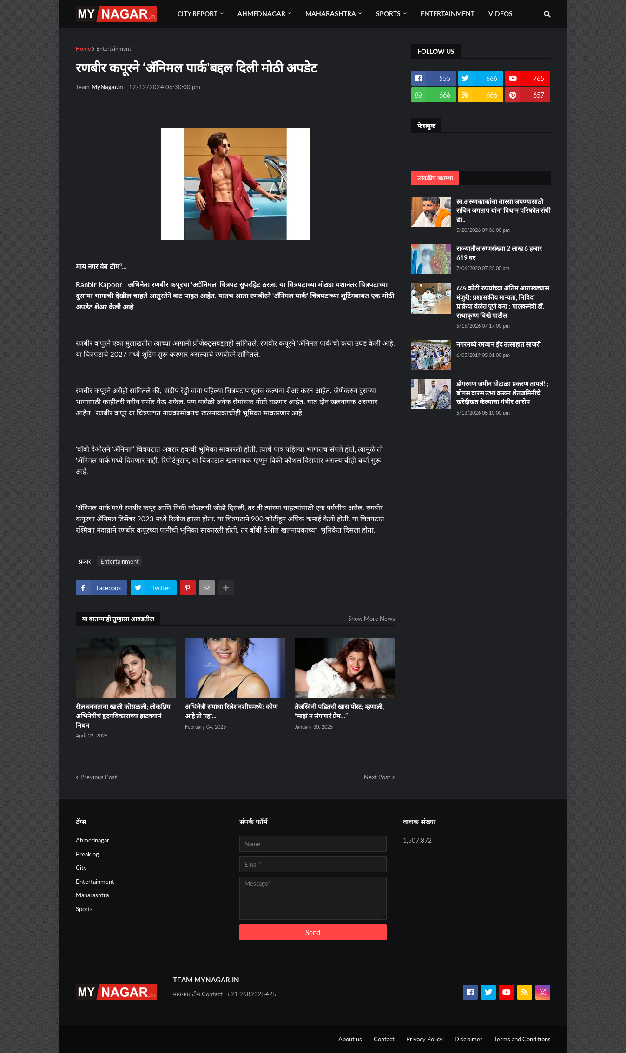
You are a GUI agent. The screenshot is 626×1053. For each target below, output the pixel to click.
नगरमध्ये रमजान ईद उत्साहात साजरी (498, 344)
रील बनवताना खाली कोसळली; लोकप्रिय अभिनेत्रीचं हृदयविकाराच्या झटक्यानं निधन (123, 716)
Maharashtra (92, 895)
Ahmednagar (92, 840)
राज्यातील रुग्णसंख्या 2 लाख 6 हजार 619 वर (499, 253)
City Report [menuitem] (197, 14)
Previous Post (98, 777)
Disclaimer (468, 1039)
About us (350, 1039)
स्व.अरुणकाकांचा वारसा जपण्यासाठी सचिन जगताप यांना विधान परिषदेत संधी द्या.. (503, 210)
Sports (84, 909)
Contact (384, 1039)
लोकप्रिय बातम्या (435, 178)
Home (83, 48)
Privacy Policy (424, 1039)
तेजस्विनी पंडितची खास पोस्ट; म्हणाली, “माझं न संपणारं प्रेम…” (339, 711)
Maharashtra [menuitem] (330, 14)
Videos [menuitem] (500, 14)
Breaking (87, 854)
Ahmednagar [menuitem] (261, 14)
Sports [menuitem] (388, 14)
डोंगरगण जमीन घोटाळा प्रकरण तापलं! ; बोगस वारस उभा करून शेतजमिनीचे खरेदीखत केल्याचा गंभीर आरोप (502, 393)
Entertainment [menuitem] (447, 14)
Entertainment (113, 48)
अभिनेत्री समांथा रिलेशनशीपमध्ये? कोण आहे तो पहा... (231, 711)
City (81, 867)
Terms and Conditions (522, 1039)
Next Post (377, 777)
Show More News (371, 618)
